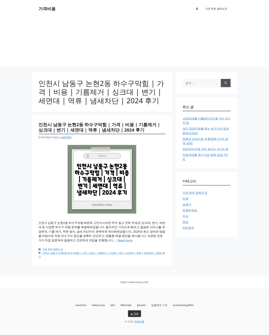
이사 (185, 216)
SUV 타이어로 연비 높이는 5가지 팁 (206, 149)
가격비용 (47, 8)
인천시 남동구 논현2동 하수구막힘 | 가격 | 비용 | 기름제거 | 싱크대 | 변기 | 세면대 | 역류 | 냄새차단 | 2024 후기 (99, 127)
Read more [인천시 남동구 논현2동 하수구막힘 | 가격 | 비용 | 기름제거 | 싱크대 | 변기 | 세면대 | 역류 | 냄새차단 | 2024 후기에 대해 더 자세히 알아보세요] (125, 240)
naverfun (80, 305)
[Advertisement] (134, 43)
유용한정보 (190, 210)
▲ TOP (134, 313)
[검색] (226, 83)
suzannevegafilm (183, 305)
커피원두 (188, 228)
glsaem (141, 305)
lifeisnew (126, 305)
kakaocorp (98, 305)
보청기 (187, 204)
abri (112, 305)
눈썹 (185, 199)
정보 (185, 222)
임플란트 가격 (159, 305)
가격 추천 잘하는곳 (216, 8)
